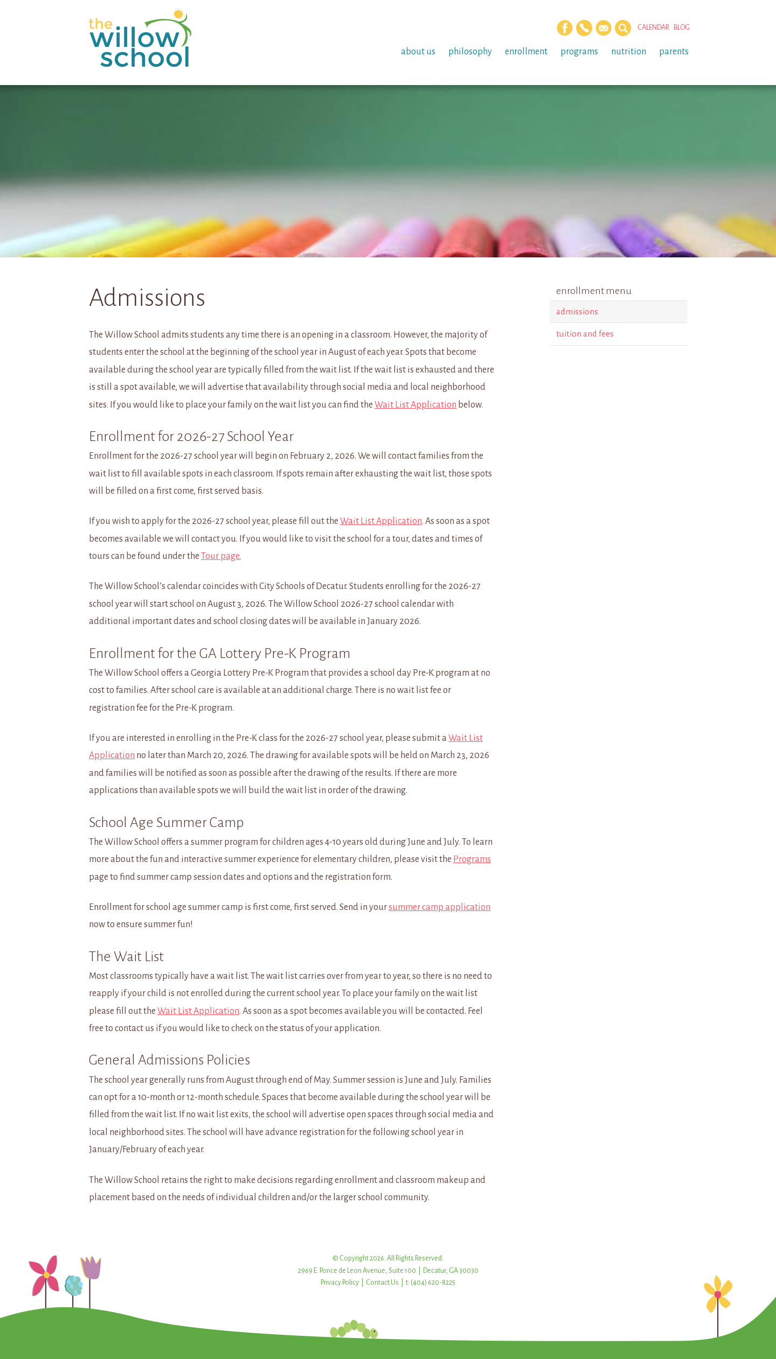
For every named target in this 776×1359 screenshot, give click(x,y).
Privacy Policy (340, 1282)
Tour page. (221, 556)
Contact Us (382, 1282)
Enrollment (526, 52)
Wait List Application (415, 405)
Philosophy (470, 52)
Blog (682, 27)
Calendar (653, 27)
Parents (674, 52)
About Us (418, 52)
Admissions (577, 311)
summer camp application (439, 907)
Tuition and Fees (585, 333)
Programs (579, 52)
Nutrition (628, 52)
